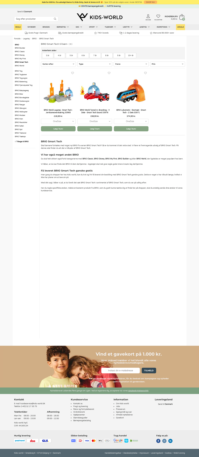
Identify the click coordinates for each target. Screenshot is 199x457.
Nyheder (31, 27)
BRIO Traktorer (20, 133)
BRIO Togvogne (21, 78)
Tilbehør (110, 27)
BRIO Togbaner (21, 75)
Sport (93, 27)
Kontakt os (77, 404)
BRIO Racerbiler (21, 122)
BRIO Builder (20, 48)
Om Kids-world (122, 404)
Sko (79, 27)
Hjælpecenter (79, 415)
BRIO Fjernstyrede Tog (23, 85)
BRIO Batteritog (21, 82)
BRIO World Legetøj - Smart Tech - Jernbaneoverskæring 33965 (58, 111)
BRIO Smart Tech (46, 39)
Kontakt (19, 399)
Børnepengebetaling (82, 421)
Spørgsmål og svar (124, 412)
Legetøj (144, 27)
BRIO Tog (18, 71)
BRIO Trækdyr (20, 137)
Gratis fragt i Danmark (36, 33)
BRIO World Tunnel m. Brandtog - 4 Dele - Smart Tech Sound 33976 (95, 111)
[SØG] (55, 19)
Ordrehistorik (79, 412)
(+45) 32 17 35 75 (29, 406)
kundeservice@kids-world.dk (32, 404)
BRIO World (19, 66)
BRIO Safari (19, 126)
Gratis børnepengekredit (71, 33)
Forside (17, 39)
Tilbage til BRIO (22, 142)
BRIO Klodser (20, 115)
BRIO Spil (18, 129)
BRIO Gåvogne (20, 108)
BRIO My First (20, 59)
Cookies (168, 453)
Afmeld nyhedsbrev (124, 415)
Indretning (163, 27)
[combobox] (58, 121)
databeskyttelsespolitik (138, 391)
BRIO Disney (20, 55)
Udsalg (180, 27)
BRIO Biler (19, 94)
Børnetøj (63, 27)
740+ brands (101, 33)
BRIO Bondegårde (22, 98)
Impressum (144, 453)
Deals (18, 27)
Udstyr (127, 27)
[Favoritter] (72, 73)
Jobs (118, 406)
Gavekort (120, 418)
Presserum (120, 409)
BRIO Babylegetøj (22, 90)
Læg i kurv (58, 129)
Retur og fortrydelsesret (83, 409)
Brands (46, 27)
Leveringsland (157, 453)
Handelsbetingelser (113, 453)
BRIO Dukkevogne (22, 101)
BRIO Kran (19, 119)
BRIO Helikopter (21, 112)
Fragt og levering (80, 406)
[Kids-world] (99, 17)
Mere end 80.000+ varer (162, 33)
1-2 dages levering (129, 33)
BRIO (34, 39)
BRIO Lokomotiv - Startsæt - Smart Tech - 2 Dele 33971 (131, 111)
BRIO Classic (20, 52)
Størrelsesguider (80, 418)
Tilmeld (149, 370)
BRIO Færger (20, 105)
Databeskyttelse (130, 453)
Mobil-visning (179, 453)
